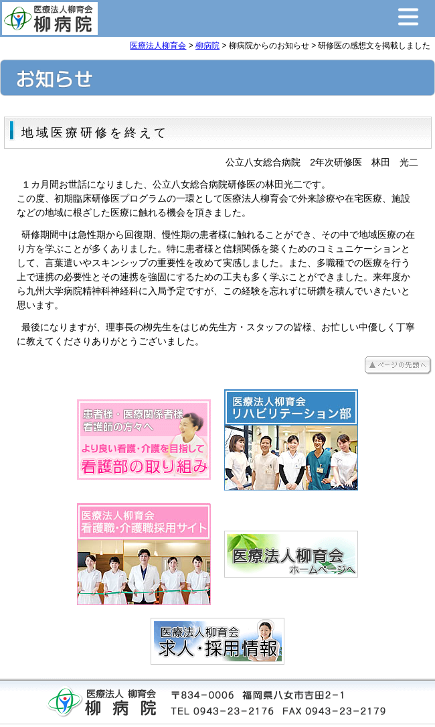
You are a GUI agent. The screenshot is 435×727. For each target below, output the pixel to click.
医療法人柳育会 (158, 45)
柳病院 (207, 45)
